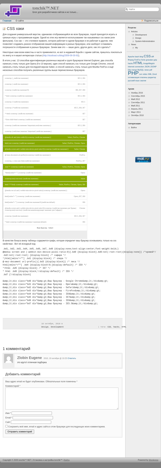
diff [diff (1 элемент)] (152, 57)
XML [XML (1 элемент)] (150, 74)
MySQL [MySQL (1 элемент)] (141, 70)
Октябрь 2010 (137, 115)
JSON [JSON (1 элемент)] (147, 67)
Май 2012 (135, 99)
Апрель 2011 (137, 109)
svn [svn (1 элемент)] (140, 74)
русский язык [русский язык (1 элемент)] (133, 80)
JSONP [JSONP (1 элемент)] (153, 67)
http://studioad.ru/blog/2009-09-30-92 (60, 55)
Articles (134, 31)
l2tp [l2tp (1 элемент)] (129, 70)
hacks (116, 326)
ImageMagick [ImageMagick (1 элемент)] (149, 63)
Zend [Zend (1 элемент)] (154, 74)
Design (44, 326)
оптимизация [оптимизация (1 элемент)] (133, 77)
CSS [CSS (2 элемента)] (147, 56)
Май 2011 (135, 106)
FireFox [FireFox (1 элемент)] (137, 60)
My (136, 48)
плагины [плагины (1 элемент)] (143, 77)
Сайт (7, 422)
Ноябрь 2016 (137, 93)
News (133, 44)
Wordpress (153, 460)
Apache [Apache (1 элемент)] (131, 57)
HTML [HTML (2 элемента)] (138, 63)
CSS (109, 326)
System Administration (145, 41)
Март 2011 (136, 112)
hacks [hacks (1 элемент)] (130, 63)
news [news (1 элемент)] (146, 70)
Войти (134, 127)
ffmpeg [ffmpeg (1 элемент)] (131, 60)
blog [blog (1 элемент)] (141, 57)
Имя (8, 413)
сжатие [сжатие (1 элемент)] (143, 80)
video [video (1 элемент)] (145, 74)
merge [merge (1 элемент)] (134, 70)
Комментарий (12, 386)
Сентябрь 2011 (138, 102)
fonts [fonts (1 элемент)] (143, 60)
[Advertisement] (44, 445)
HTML (124, 326)
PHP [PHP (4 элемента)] (133, 73)
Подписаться (151, 21)
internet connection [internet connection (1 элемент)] (136, 67)
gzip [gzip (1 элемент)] (155, 60)
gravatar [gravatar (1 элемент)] (149, 60)
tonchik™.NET (46, 8)
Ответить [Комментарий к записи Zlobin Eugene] (72, 358)
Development (57, 326)
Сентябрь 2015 (138, 96)
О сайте (20, 21)
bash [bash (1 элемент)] (137, 57)
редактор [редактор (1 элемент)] (152, 77)
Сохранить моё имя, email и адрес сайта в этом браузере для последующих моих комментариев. (56, 426)
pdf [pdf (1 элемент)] (150, 70)
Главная (7, 21)
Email (8, 417)
